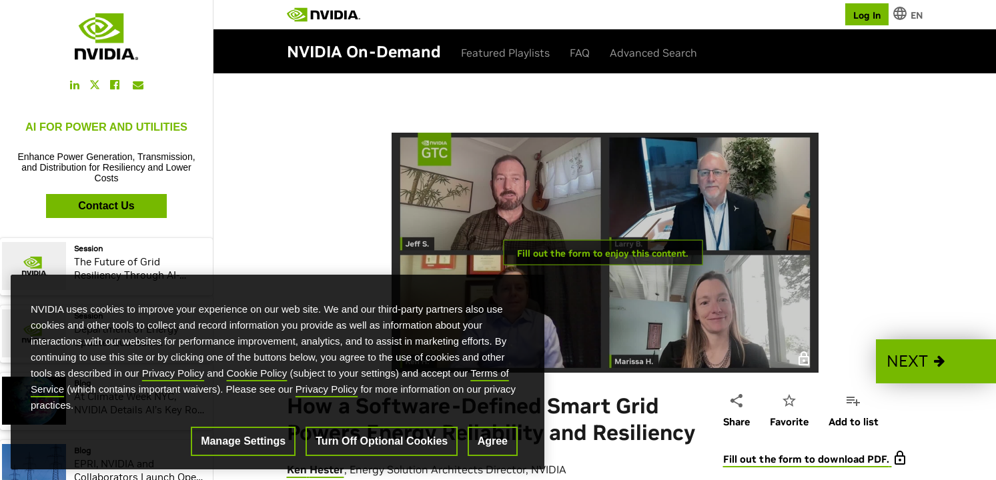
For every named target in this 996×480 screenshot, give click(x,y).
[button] (936, 361)
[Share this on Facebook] (114, 84)
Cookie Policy (257, 373)
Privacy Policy (173, 373)
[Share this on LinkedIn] (74, 84)
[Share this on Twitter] (94, 85)
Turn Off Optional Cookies (382, 441)
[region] (277, 372)
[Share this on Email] (138, 84)
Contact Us (106, 205)
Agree (493, 441)
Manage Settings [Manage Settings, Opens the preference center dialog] (243, 441)
